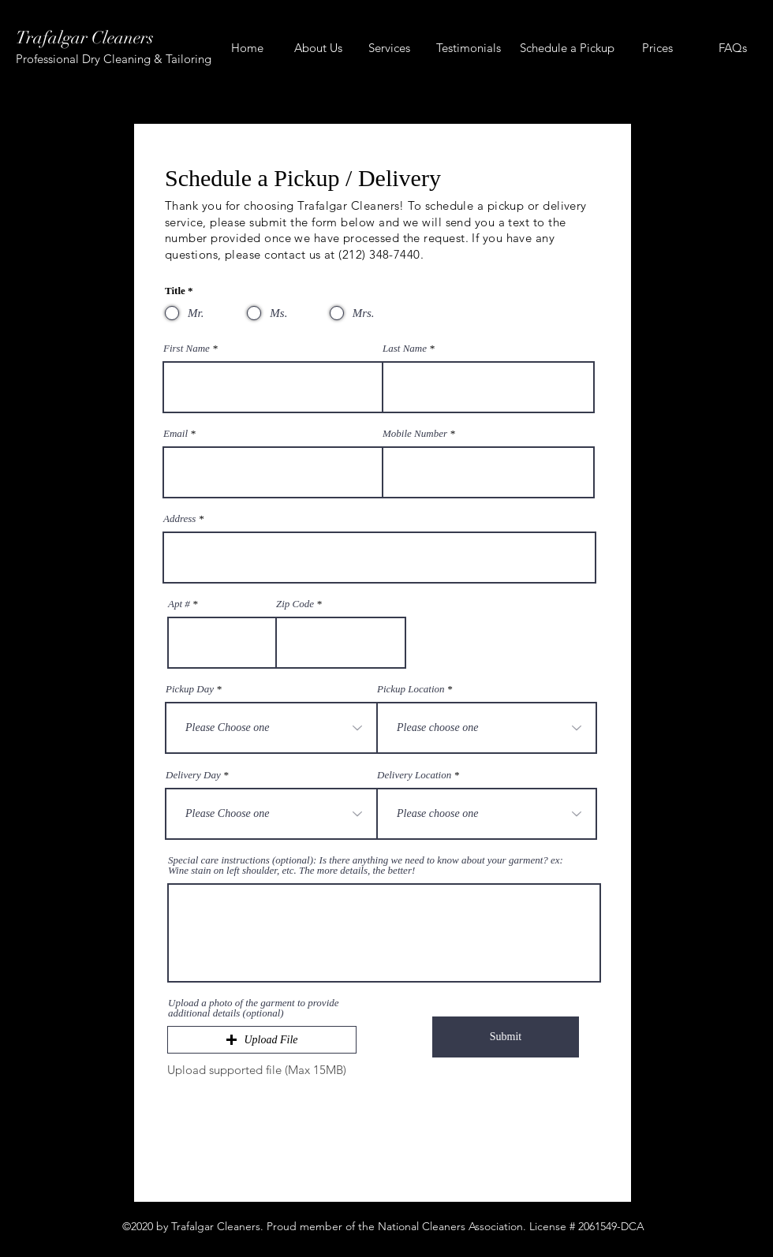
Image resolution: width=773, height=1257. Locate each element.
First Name (186, 348)
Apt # (179, 604)
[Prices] (657, 48)
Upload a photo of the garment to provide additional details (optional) (253, 1008)
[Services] (389, 48)
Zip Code (295, 604)
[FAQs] (732, 48)
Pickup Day (190, 689)
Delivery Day (193, 775)
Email (175, 433)
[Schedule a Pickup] (566, 48)
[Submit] (505, 1036)
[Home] (247, 48)
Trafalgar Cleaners (85, 37)
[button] (262, 1040)
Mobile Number (415, 433)
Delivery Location (414, 775)
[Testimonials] (468, 48)
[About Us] (318, 48)
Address (179, 518)
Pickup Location (411, 689)
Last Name (406, 348)
